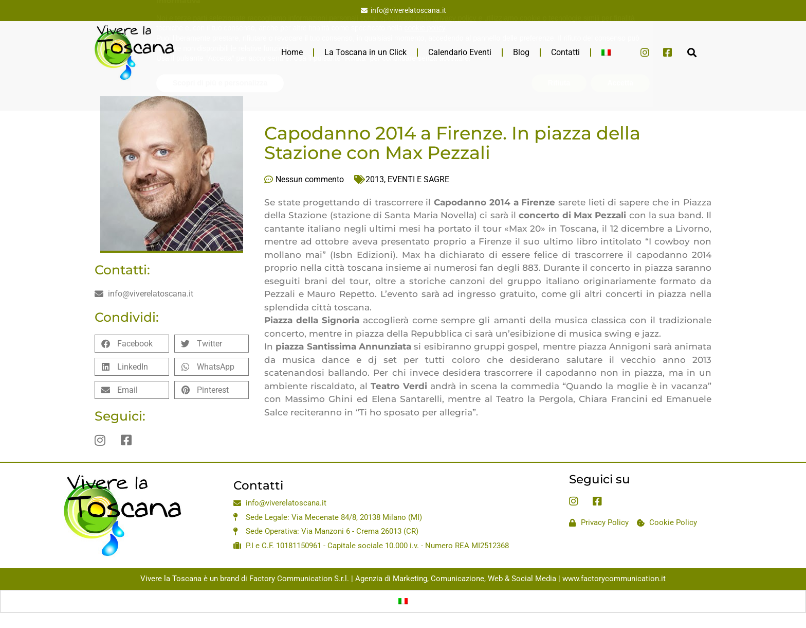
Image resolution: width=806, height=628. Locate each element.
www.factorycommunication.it (614, 578)
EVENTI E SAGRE (418, 179)
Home (292, 52)
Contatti (565, 52)
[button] (691, 52)
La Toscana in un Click (365, 52)
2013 (374, 179)
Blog (521, 52)
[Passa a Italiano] (403, 601)
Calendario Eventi (459, 52)
